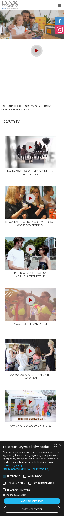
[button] (32, 469)
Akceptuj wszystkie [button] (32, 501)
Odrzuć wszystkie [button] (32, 509)
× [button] (60, 445)
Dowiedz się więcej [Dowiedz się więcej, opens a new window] (12, 465)
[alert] (32, 478)
